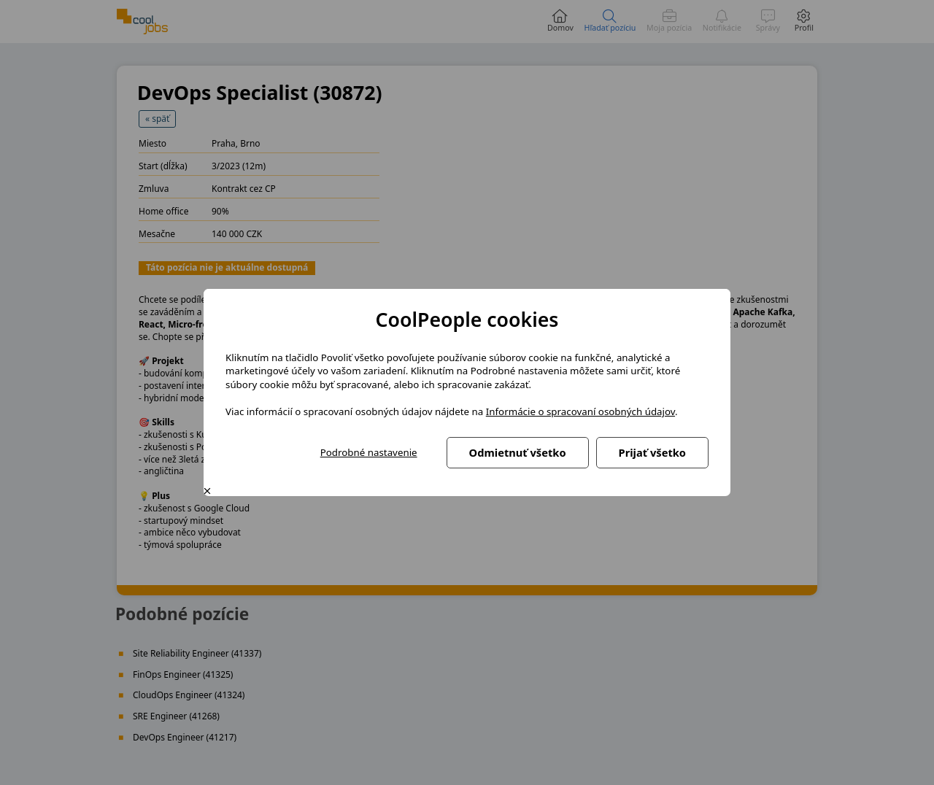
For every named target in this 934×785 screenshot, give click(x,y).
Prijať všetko (652, 452)
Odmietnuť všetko (517, 452)
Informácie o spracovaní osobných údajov (580, 411)
